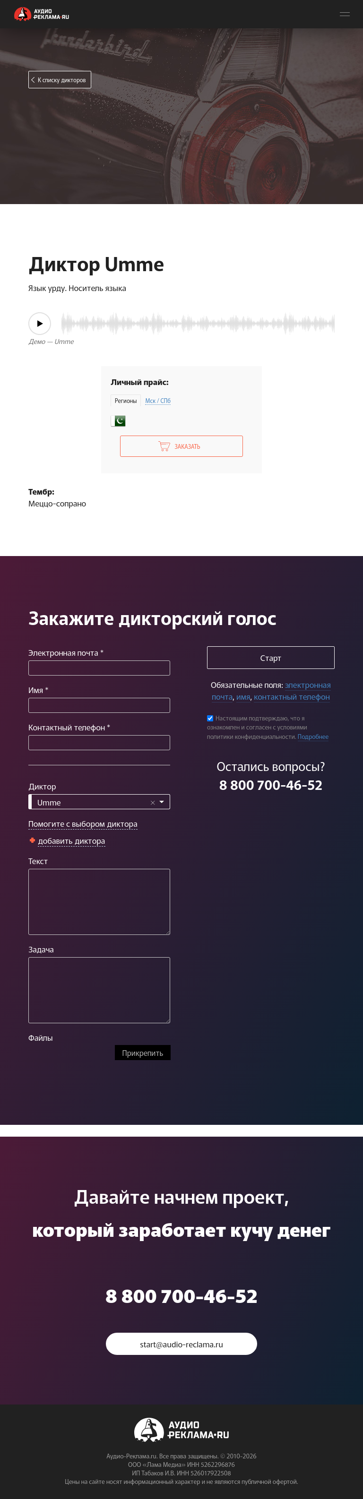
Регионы (126, 400)
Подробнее (313, 736)
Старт (270, 657)
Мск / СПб (158, 400)
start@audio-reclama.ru (181, 1344)
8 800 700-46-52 (270, 784)
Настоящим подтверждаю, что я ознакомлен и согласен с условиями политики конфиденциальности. (257, 727)
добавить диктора (71, 840)
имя (243, 696)
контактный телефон (291, 696)
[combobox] (99, 801)
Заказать (187, 446)
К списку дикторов (62, 80)
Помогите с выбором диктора (83, 823)
